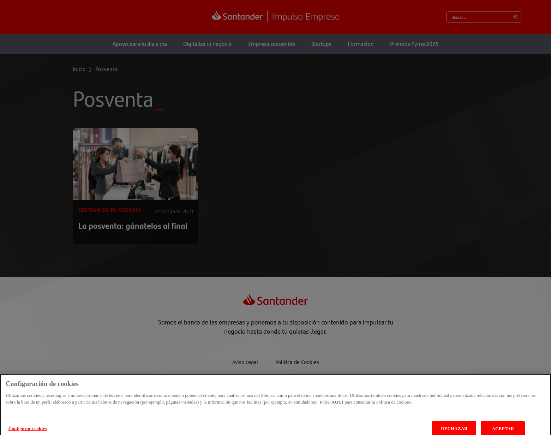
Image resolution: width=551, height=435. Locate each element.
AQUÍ (337, 407)
